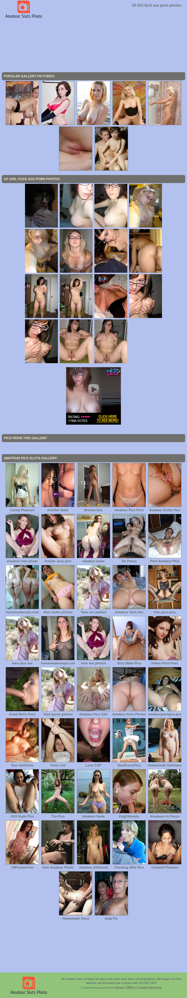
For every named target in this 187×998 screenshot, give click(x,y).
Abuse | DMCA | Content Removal (138, 987)
